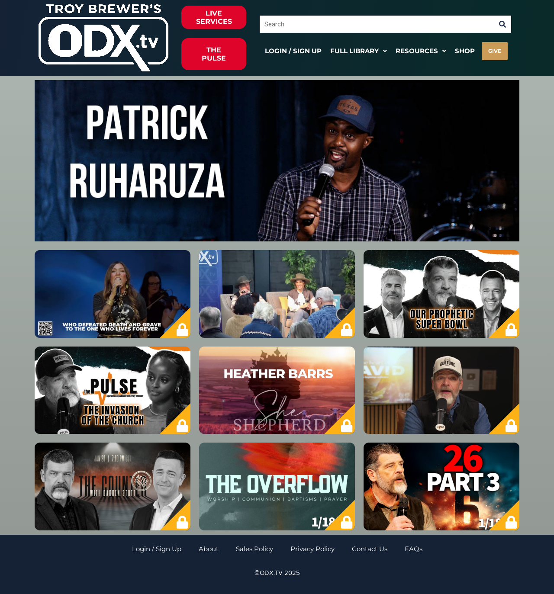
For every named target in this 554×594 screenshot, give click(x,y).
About (209, 549)
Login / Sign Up (293, 51)
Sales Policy (254, 549)
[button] (359, 51)
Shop (465, 51)
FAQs (413, 549)
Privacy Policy (312, 549)
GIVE (494, 51)
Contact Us (369, 549)
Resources (421, 51)
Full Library (358, 51)
